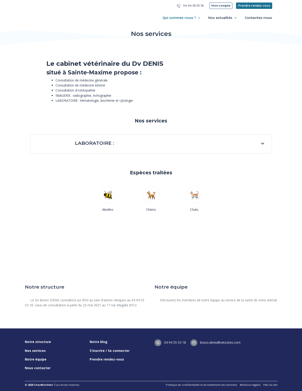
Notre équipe (35, 359)
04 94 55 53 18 (190, 6)
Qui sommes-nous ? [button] (181, 18)
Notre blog (98, 342)
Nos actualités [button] (222, 18)
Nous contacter (38, 368)
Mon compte (220, 5)
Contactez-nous (258, 18)
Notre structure (38, 342)
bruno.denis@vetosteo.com (215, 342)
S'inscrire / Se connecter (109, 350)
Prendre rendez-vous (254, 5)
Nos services (35, 350)
